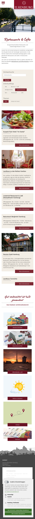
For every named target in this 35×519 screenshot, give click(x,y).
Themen (6, 98)
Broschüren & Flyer (17, 346)
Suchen (7, 80)
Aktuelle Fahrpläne (17, 327)
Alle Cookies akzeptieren (18, 513)
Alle (6, 86)
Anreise (17, 424)
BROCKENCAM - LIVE (17, 372)
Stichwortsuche (8, 72)
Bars (6, 92)
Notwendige (9, 494)
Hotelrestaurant (21, 89)
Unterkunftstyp (8, 84)
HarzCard (17, 439)
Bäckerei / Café (15, 86)
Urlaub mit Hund (15, 101)
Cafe (22, 92)
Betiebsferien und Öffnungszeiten (20, 61)
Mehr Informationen (24, 145)
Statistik (8, 497)
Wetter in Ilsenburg (17, 398)
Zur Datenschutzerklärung (12, 491)
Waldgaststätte (9, 89)
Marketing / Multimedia (12, 502)
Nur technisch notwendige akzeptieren (18, 510)
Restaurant (14, 92)
